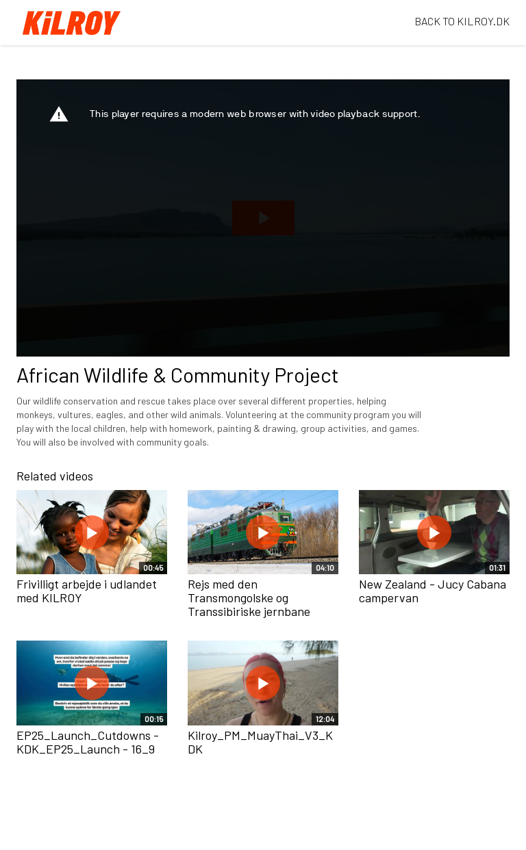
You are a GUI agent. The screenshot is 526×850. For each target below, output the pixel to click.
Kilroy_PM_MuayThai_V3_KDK (260, 741)
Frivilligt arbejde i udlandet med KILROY (86, 590)
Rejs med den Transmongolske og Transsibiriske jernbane (249, 597)
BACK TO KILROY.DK (462, 20)
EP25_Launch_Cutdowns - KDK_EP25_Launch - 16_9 (87, 741)
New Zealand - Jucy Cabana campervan (432, 590)
